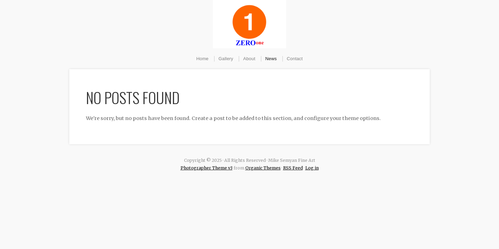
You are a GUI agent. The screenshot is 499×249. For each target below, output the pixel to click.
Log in (312, 167)
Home (202, 58)
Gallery (226, 58)
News (271, 58)
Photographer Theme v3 (207, 167)
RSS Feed (293, 167)
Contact (295, 58)
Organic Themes (263, 167)
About (249, 58)
